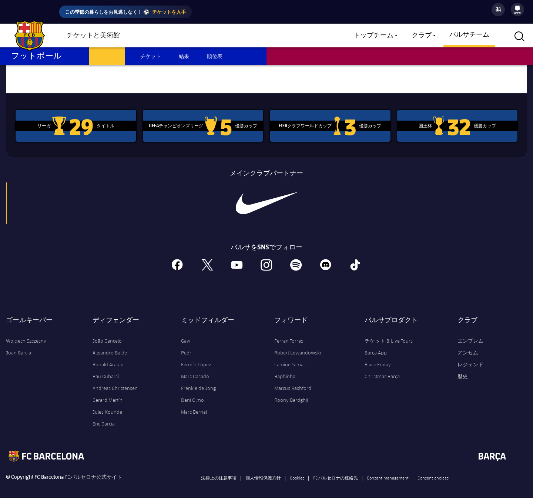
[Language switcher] (498, 9)
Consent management (388, 471)
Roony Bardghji (291, 394)
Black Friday (378, 358)
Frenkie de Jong (198, 382)
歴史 (462, 370)
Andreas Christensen (115, 382)
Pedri (186, 346)
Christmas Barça (382, 370)
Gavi (185, 334)
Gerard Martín (108, 394)
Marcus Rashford (292, 382)
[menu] (517, 9)
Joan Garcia (18, 346)
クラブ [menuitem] (422, 35)
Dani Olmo (192, 394)
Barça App (376, 346)
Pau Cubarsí (106, 370)
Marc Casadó (195, 370)
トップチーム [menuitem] (373, 35)
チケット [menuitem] (150, 56)
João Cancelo (107, 334)
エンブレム (470, 334)
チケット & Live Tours (389, 334)
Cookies (297, 471)
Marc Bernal (194, 405)
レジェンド (470, 358)
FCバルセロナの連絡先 (335, 471)
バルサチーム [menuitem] (469, 34)
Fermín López (196, 358)
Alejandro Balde (110, 346)
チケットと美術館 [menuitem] (93, 35)
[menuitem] (517, 8)
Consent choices (433, 471)
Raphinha (284, 370)
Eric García (104, 417)
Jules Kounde (107, 405)
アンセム (467, 346)
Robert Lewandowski (297, 346)
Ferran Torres (288, 334)
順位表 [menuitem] (214, 56)
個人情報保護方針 (263, 471)
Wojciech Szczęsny (26, 334)
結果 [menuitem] (184, 56)
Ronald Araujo (108, 358)
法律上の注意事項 (219, 471)
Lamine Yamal (289, 358)
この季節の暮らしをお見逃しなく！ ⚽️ (125, 12)
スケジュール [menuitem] (107, 56)
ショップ (151, 36)
